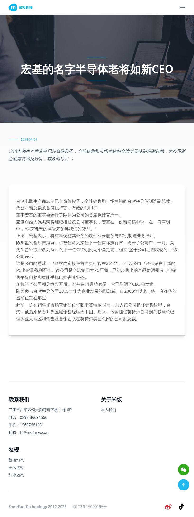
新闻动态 (16, 460)
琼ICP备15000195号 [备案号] (89, 506)
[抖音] (181, 506)
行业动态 (16, 475)
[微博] (169, 506)
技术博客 (16, 467)
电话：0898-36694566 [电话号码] (28, 417)
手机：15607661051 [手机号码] (26, 425)
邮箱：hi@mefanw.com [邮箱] (29, 432)
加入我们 (108, 409)
